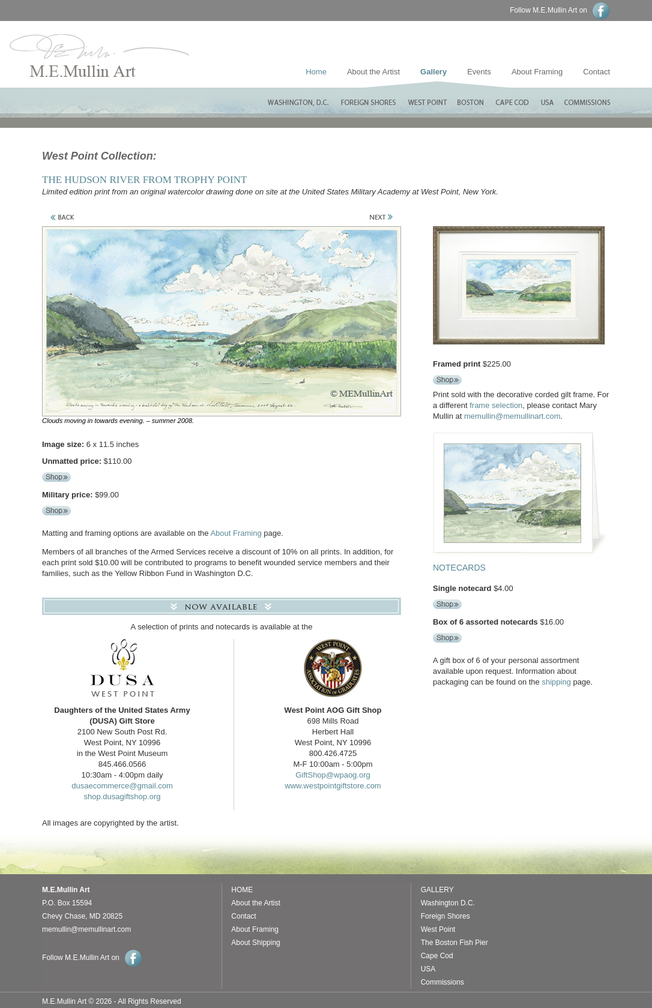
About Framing (537, 71)
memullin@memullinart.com (512, 416)
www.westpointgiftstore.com (333, 785)
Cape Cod (437, 956)
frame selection (495, 405)
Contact (617, 71)
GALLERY (437, 890)
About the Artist (373, 71)
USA (428, 969)
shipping (556, 681)
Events (479, 71)
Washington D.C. (448, 903)
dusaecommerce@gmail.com (122, 785)
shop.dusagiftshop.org (122, 796)
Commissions (442, 982)
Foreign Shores (445, 916)
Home (316, 71)
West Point (438, 929)
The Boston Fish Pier (454, 942)
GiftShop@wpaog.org (332, 774)
